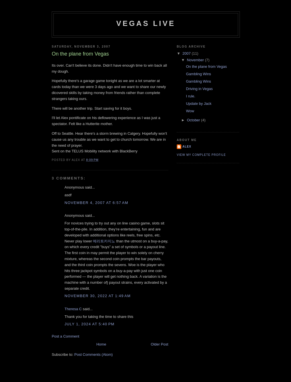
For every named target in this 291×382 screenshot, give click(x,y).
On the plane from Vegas (206, 66)
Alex (186, 146)
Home (101, 344)
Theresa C (73, 309)
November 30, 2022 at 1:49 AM (98, 296)
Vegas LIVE (145, 23)
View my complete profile (201, 154)
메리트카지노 (104, 241)
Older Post (159, 344)
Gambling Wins (198, 74)
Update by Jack (198, 103)
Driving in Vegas (199, 89)
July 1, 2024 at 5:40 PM (90, 324)
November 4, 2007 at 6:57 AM (96, 203)
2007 (187, 53)
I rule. (190, 96)
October (194, 120)
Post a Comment (65, 336)
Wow (190, 111)
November (196, 60)
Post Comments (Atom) (93, 354)
